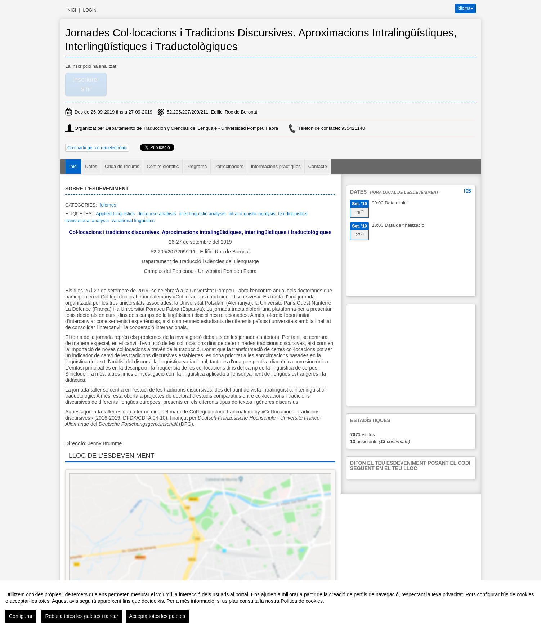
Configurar (20, 616)
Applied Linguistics (115, 213)
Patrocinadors (228, 166)
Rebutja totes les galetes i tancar (81, 616)
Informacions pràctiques (276, 166)
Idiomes (108, 205)
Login (89, 10)
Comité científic (163, 166)
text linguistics (292, 213)
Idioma (465, 8)
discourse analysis (157, 213)
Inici (71, 10)
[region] (270, 604)
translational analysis (87, 220)
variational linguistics (133, 220)
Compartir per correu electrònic (97, 147)
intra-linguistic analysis (251, 213)
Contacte (317, 166)
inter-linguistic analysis (202, 213)
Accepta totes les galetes (157, 616)
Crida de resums (122, 166)
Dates (91, 166)
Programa (196, 166)
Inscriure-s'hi (85, 84)
